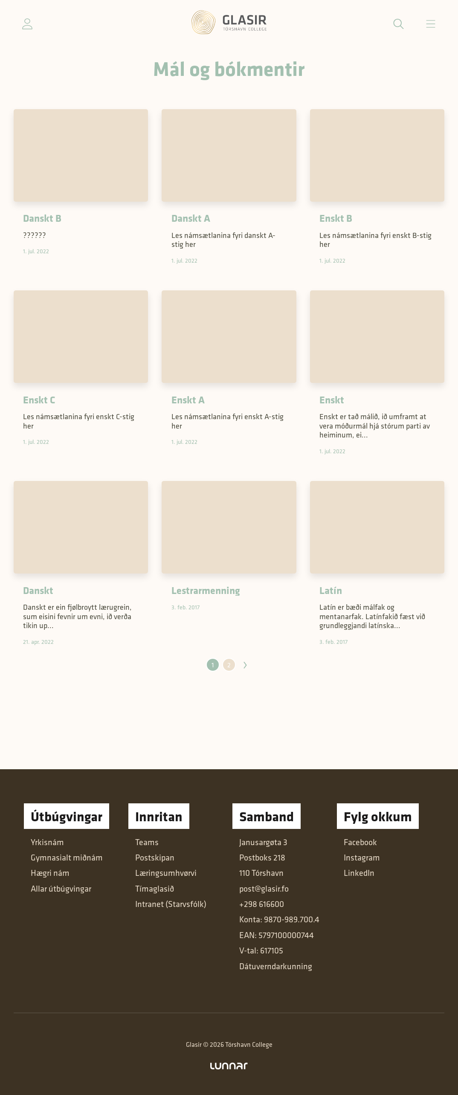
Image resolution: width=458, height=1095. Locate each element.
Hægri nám (50, 873)
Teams (147, 842)
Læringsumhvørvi (166, 873)
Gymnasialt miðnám (67, 857)
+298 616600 (261, 904)
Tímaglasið (154, 889)
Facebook (360, 842)
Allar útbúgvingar (61, 889)
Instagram (362, 857)
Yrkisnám (47, 842)
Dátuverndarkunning (275, 966)
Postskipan (154, 857)
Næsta (245, 665)
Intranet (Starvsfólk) (170, 904)
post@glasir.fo (264, 889)
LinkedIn (359, 873)
